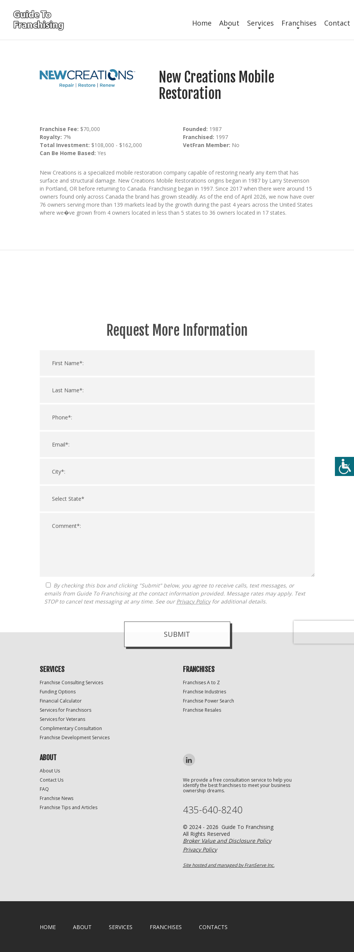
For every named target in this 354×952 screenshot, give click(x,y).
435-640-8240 (212, 809)
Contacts (213, 927)
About (229, 23)
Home (202, 23)
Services (260, 23)
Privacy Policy (193, 737)
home (48, 927)
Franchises (299, 23)
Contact (337, 23)
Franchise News (56, 798)
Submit (177, 770)
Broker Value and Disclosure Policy (227, 840)
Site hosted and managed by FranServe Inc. (229, 865)
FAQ (44, 789)
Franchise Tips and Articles (68, 807)
